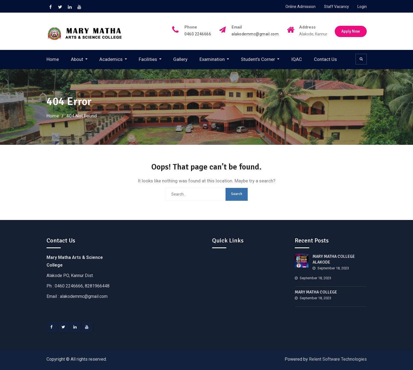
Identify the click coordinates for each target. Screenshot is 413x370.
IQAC (296, 59)
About (77, 59)
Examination (212, 59)
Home (53, 59)
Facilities (148, 59)
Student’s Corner (258, 59)
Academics (111, 59)
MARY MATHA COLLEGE (316, 292)
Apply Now (350, 31)
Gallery (180, 59)
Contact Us (325, 59)
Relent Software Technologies (338, 359)
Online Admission (300, 6)
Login (362, 6)
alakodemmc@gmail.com (254, 34)
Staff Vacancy (336, 6)
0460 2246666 (196, 34)
